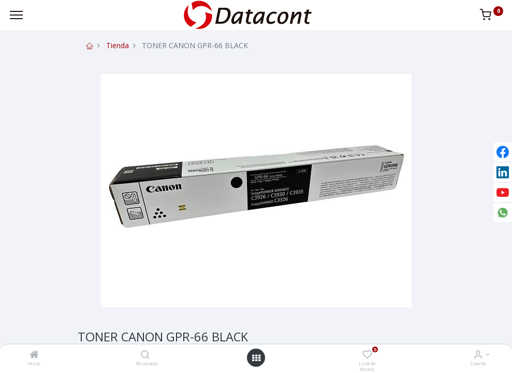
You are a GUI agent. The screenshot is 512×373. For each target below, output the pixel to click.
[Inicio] (34, 355)
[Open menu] (256, 358)
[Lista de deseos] (367, 355)
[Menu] (16, 15)
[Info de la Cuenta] (478, 355)
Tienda (117, 45)
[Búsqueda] (145, 355)
